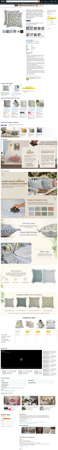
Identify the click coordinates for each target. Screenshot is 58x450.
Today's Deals (23, 3)
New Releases (38, 3)
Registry (42, 3)
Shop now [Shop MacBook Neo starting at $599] (35, 78)
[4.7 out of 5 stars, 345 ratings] (30, 111)
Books (19, 3)
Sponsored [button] (2, 394)
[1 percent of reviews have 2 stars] (7, 423)
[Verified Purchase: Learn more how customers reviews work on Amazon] (37, 442)
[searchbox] (23, 1)
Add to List (49, 28)
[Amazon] (3, 1)
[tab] (21, 421)
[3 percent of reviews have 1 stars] (7, 424)
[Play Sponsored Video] (12, 400)
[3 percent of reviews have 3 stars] (7, 421)
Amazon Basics (11, 3)
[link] (17, 88)
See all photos (55, 425)
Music (49, 3)
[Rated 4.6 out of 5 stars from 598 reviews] (14, 407)
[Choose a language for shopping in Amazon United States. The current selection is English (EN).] (42, 1)
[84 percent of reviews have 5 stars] (7, 418)
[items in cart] (56, 1)
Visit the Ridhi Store (28, 18)
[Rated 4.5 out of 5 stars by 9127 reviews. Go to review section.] (24, 135)
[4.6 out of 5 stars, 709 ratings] (22, 111)
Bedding (6, 7)
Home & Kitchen (3, 7)
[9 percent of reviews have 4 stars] (7, 420)
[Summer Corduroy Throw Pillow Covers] (16, 124)
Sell (30, 3)
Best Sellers (15, 3)
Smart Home (46, 3)
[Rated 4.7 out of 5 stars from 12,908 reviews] (32, 408)
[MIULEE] (4, 125)
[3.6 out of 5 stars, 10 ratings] (38, 112)
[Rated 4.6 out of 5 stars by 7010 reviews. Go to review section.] (39, 135)
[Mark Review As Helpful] (21, 446)
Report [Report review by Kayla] (26, 446)
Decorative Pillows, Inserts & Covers (12, 7)
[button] (1, 4)
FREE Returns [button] (28, 25)
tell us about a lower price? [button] (10, 390)
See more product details (30, 74)
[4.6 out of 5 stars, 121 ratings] (14, 112)
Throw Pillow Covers (19, 7)
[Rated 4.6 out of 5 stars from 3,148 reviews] (50, 408)
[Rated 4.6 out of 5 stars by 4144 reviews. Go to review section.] (31, 135)
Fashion (52, 3)
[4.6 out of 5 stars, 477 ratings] (5, 112)
